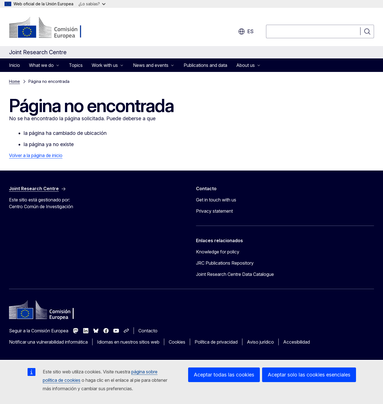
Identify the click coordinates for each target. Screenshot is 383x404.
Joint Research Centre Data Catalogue (235, 274)
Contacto (147, 330)
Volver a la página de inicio (35, 155)
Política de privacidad (216, 342)
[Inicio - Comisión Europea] (54, 28)
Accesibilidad (296, 342)
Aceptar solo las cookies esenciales (309, 375)
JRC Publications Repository (225, 263)
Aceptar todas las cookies (224, 375)
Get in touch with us (216, 200)
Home (14, 81)
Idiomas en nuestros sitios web (128, 342)
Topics (76, 65)
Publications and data (205, 65)
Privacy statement (214, 211)
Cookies (177, 342)
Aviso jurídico (260, 342)
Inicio (14, 65)
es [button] (246, 31)
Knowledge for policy (217, 252)
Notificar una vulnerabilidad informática (48, 342)
